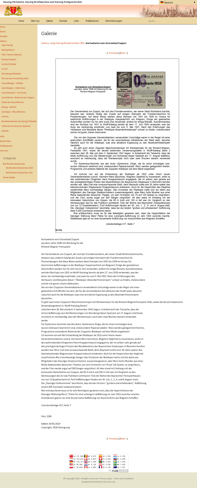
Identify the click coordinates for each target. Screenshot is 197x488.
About (3, 31)
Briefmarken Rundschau (14, 163)
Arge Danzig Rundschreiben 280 (67, 43)
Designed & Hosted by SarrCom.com (98, 481)
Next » (123, 52)
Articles (5, 116)
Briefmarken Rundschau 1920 (19, 167)
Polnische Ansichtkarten (13, 102)
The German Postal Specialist (15, 78)
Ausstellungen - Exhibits (12, 83)
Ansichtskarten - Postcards (14, 92)
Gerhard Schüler (9, 64)
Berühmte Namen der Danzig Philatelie (19, 121)
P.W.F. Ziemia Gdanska (12, 54)
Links (76, 20)
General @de (9, 177)
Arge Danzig (7, 45)
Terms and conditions (124, 478)
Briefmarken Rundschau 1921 (19, 172)
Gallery (45, 43)
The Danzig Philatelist (11, 73)
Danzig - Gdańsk (9, 107)
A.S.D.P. (5, 68)
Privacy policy (106, 478)
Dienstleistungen (113, 20)
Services (4, 150)
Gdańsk (5, 130)
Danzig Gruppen (9, 59)
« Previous (112, 52)
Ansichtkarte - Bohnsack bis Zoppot (18, 97)
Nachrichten (5, 141)
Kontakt (63, 20)
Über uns (35, 20)
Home (21, 20)
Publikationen (92, 20)
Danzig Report (8, 49)
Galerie (49, 20)
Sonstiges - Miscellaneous (14, 111)
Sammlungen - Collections (13, 88)
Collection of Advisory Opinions (16, 126)
